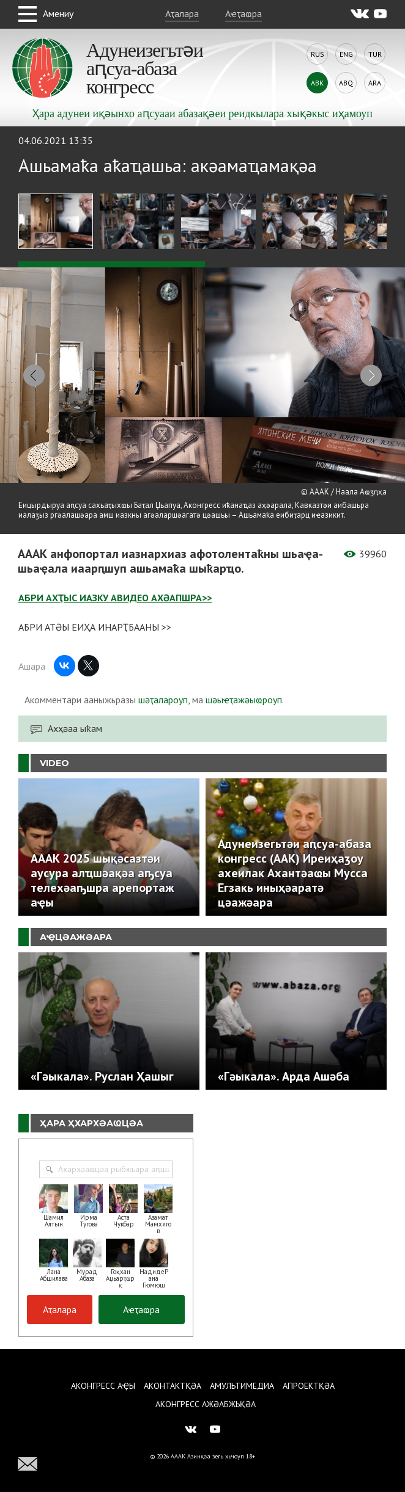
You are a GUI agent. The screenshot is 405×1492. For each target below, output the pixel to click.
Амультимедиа (242, 1385)
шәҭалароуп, (164, 699)
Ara (374, 82)
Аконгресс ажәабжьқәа (205, 1404)
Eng (346, 54)
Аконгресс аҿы (103, 1385)
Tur (375, 54)
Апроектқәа (309, 1385)
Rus (317, 54)
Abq (346, 82)
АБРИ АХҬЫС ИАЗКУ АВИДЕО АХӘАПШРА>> (115, 598)
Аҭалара (182, 13)
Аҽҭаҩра (243, 13)
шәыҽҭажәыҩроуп (244, 699)
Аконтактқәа (172, 1385)
